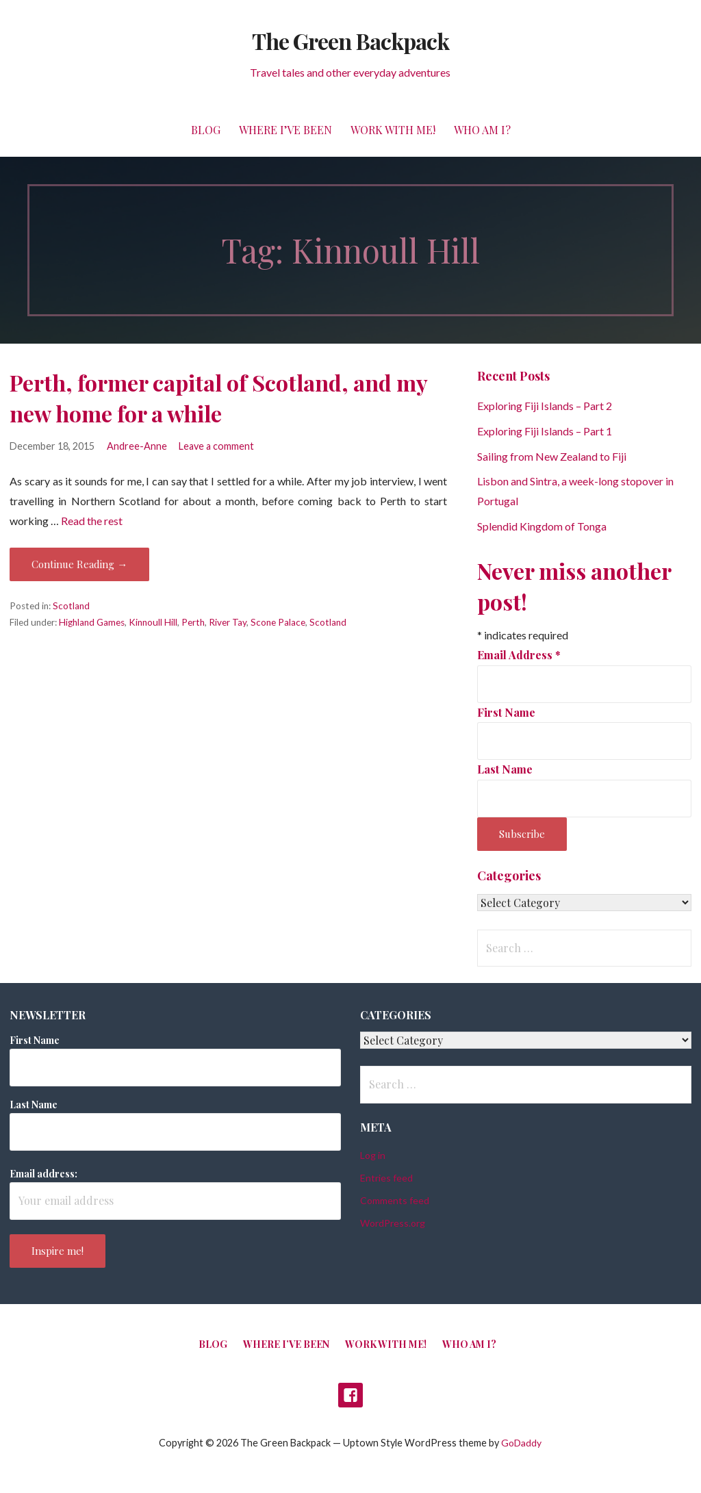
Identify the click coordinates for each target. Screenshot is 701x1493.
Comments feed (394, 1200)
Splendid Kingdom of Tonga (542, 526)
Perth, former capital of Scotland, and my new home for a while (218, 398)
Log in (372, 1155)
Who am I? (482, 130)
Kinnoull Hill (153, 622)
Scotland (71, 605)
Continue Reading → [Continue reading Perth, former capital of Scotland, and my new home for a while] (79, 564)
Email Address (519, 655)
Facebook (350, 1395)
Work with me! (392, 130)
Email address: (43, 1173)
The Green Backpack (350, 40)
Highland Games (92, 622)
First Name (506, 712)
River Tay (227, 622)
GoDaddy (521, 1443)
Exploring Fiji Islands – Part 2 (544, 405)
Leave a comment (216, 446)
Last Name (505, 769)
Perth (193, 622)
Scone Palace (278, 622)
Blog (205, 130)
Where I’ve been (285, 130)
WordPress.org (392, 1223)
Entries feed (386, 1178)
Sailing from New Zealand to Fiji (551, 456)
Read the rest (92, 520)
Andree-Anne (137, 446)
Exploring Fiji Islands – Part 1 (544, 430)
